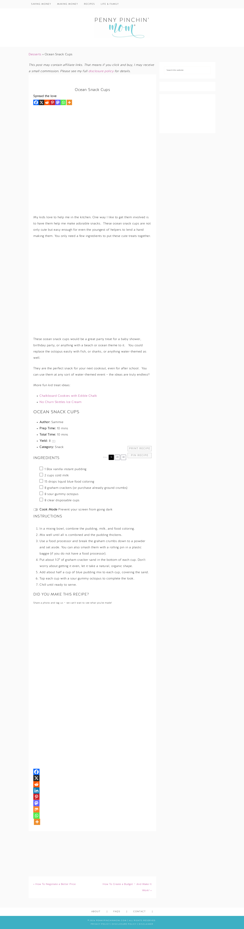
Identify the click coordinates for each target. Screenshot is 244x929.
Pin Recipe (139, 455)
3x (123, 457)
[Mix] (36, 809)
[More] (69, 102)
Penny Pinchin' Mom (122, 27)
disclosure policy (101, 71)
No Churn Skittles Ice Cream (61, 402)
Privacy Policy (100, 924)
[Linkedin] (36, 790)
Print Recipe (139, 448)
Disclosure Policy (124, 924)
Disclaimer (146, 924)
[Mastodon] (58, 102)
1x (111, 457)
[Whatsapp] (63, 102)
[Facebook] (36, 102)
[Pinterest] (52, 102)
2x (117, 457)
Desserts (35, 54)
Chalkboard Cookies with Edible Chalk (68, 396)
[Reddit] (47, 102)
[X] (41, 102)
